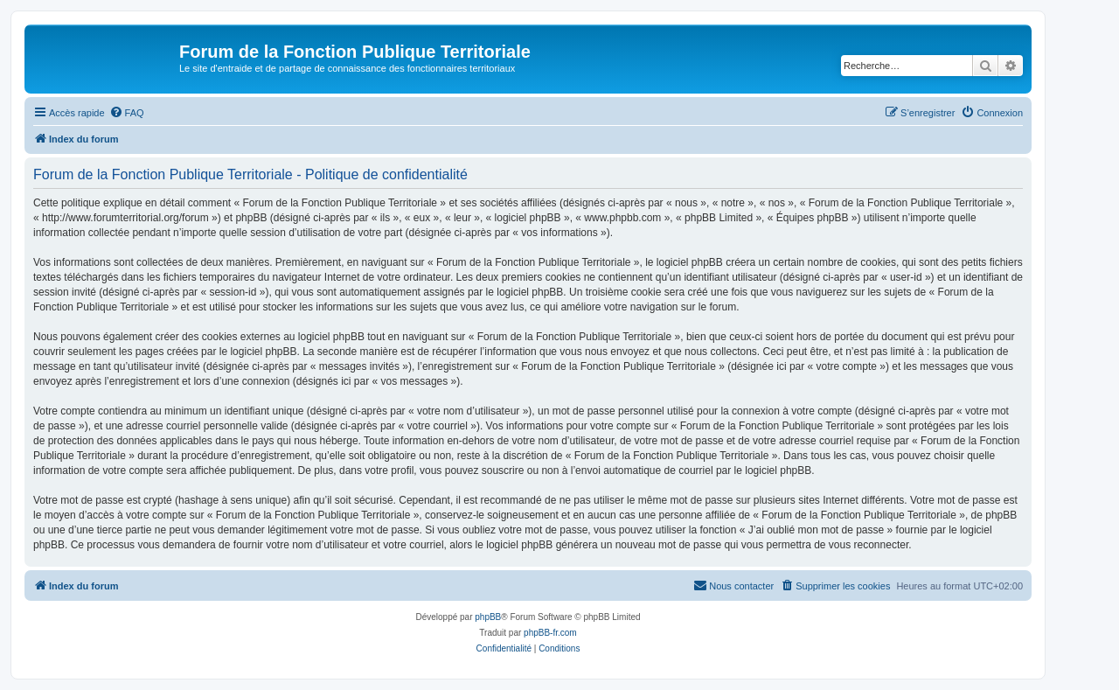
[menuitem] (126, 112)
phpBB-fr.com (550, 633)
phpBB (488, 617)
